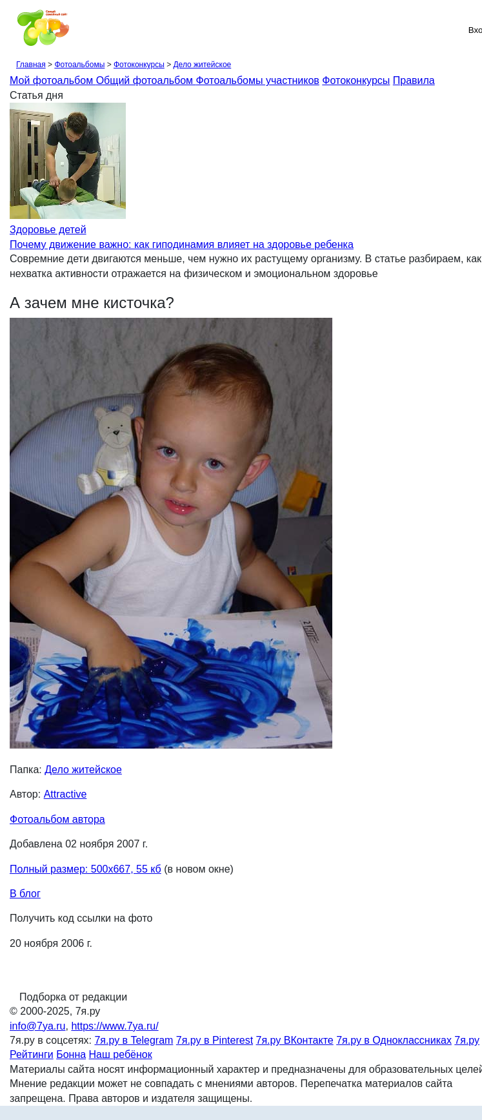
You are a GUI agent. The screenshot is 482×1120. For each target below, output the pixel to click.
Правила (414, 80)
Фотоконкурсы (139, 64)
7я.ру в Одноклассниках (394, 1040)
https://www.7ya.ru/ (114, 1026)
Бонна (71, 1054)
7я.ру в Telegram (133, 1040)
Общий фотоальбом (146, 80)
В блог (25, 893)
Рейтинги (32, 1054)
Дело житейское (202, 64)
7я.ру (466, 1040)
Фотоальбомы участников (257, 80)
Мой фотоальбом (53, 80)
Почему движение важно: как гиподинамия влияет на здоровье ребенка (182, 244)
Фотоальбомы (79, 64)
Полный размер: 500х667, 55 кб (85, 869)
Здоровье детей (48, 229)
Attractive (65, 794)
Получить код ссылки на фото (81, 918)
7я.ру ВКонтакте (295, 1040)
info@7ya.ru (38, 1026)
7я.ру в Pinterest (214, 1040)
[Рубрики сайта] (13, 30)
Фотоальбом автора (57, 819)
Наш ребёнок (120, 1054)
